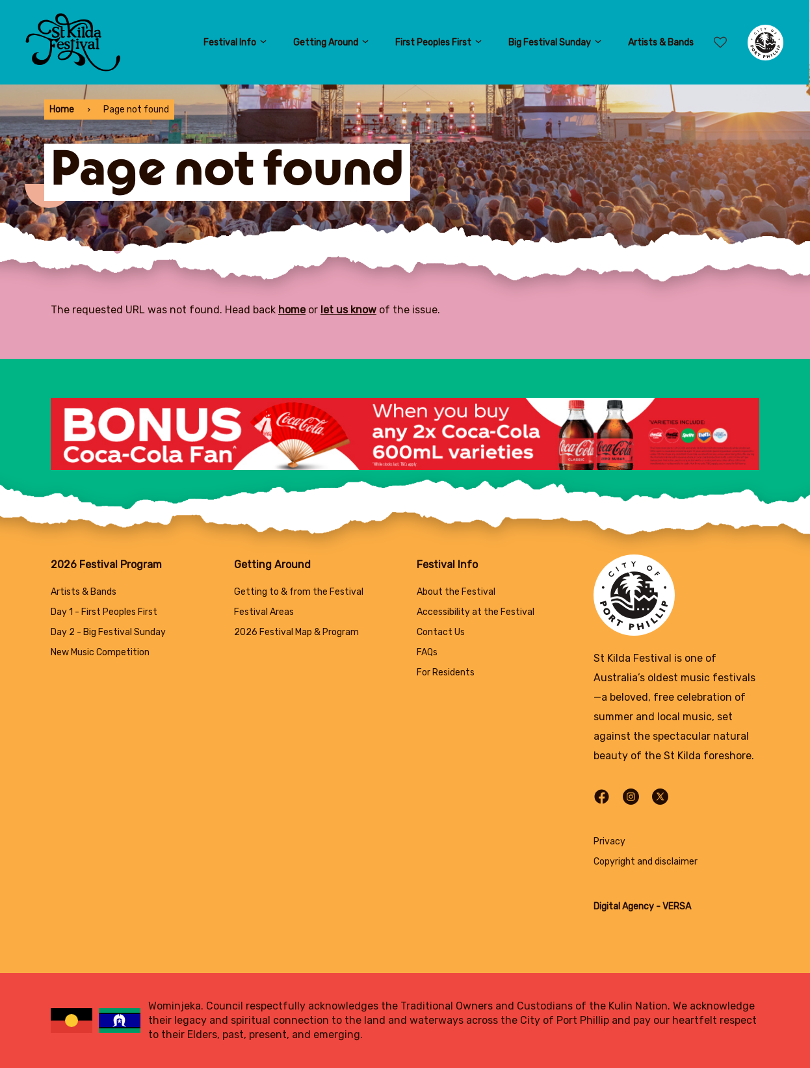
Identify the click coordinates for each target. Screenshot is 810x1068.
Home (61, 109)
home (292, 310)
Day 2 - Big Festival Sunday (108, 632)
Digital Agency (624, 906)
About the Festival (456, 591)
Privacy (609, 841)
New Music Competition (100, 652)
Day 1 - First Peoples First (104, 612)
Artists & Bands (661, 42)
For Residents (446, 672)
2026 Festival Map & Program (296, 632)
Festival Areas (264, 612)
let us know (348, 310)
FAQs (427, 652)
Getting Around (331, 42)
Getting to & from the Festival (298, 591)
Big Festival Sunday (555, 42)
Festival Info (235, 42)
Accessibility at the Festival (475, 612)
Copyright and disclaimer (646, 861)
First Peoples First (438, 42)
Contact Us (441, 632)
